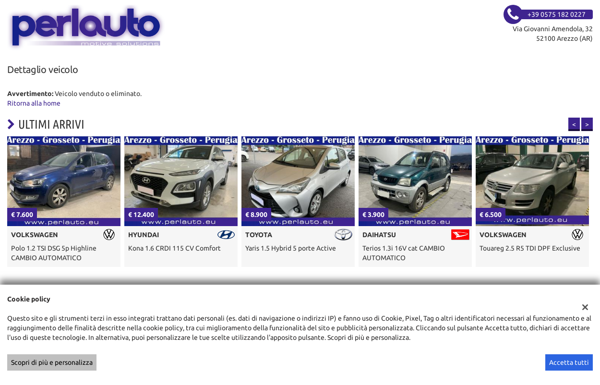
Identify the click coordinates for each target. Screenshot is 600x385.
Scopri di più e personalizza (52, 362)
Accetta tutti (569, 362)
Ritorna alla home (33, 103)
